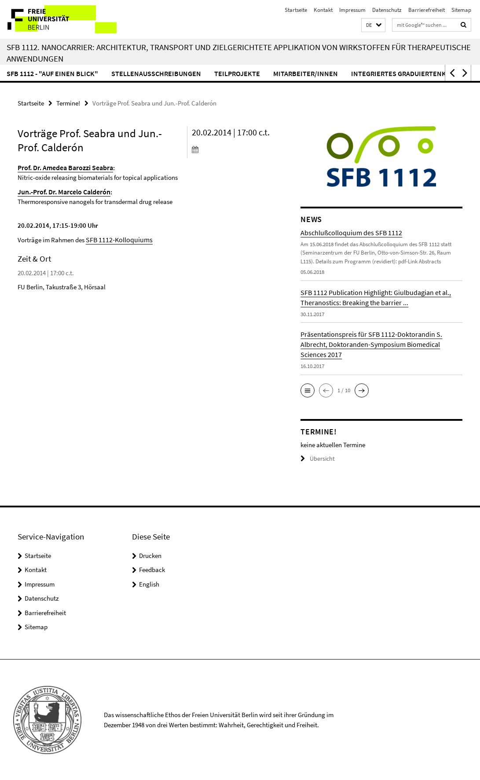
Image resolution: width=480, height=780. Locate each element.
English (149, 584)
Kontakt (323, 10)
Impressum (352, 10)
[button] (373, 25)
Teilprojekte (237, 73)
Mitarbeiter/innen (305, 73)
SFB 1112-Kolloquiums (116, 238)
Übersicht (316, 458)
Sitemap (461, 10)
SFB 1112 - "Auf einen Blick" (52, 73)
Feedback (152, 569)
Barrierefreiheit (426, 10)
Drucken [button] (150, 555)
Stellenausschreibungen (156, 73)
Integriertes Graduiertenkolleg (408, 73)
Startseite (296, 10)
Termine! (68, 102)
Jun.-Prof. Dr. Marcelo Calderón (62, 190)
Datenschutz (387, 10)
